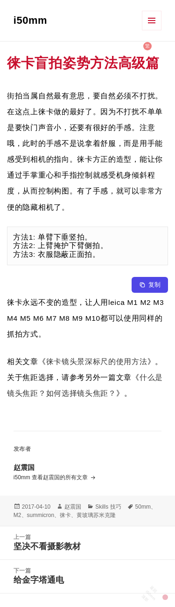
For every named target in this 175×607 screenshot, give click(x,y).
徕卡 (65, 515)
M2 (17, 515)
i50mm (30, 20)
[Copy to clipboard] (150, 285)
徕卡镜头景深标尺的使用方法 (96, 362)
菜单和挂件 (151, 20)
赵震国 (72, 507)
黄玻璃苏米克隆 (96, 515)
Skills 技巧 (108, 507)
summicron (41, 515)
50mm (143, 507)
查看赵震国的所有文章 (60, 477)
